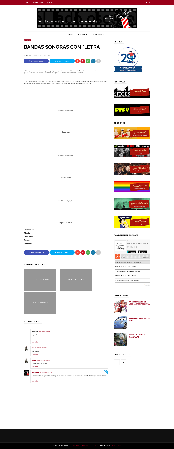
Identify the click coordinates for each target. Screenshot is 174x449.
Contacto (49, 2)
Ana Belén (29, 55)
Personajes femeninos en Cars (139, 319)
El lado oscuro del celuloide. (84, 446)
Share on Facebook (36, 61)
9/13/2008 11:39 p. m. (46, 372)
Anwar (34, 348)
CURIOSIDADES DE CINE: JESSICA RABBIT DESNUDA (139, 303)
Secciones (83, 34)
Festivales (98, 34)
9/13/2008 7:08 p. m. (45, 331)
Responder (35, 342)
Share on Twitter (62, 61)
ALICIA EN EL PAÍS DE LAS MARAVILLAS (138, 336)
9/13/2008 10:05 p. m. (43, 360)
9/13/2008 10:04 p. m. (43, 348)
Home (26, 2)
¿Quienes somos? (37, 2)
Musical (27, 40)
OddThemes (116, 446)
